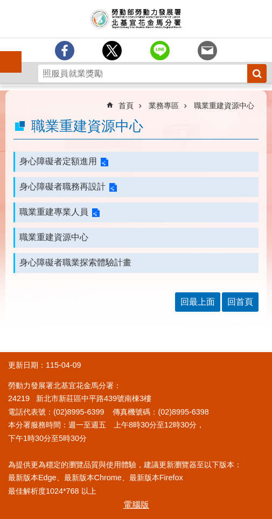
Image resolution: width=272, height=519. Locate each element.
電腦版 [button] (136, 504)
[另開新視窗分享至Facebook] (64, 50)
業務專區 (164, 105)
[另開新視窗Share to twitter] (112, 50)
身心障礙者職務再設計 (62, 186)
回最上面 (197, 301)
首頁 (126, 105)
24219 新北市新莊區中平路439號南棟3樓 (79, 398)
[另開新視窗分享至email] (207, 50)
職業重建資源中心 (224, 105)
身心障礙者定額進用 (58, 161)
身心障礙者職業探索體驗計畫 (75, 262)
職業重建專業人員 (53, 211)
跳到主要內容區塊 (5, 5)
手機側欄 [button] (6, 54)
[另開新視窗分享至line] (160, 50)
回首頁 (240, 301)
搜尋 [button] (257, 73)
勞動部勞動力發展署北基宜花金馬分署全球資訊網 (136, 18)
